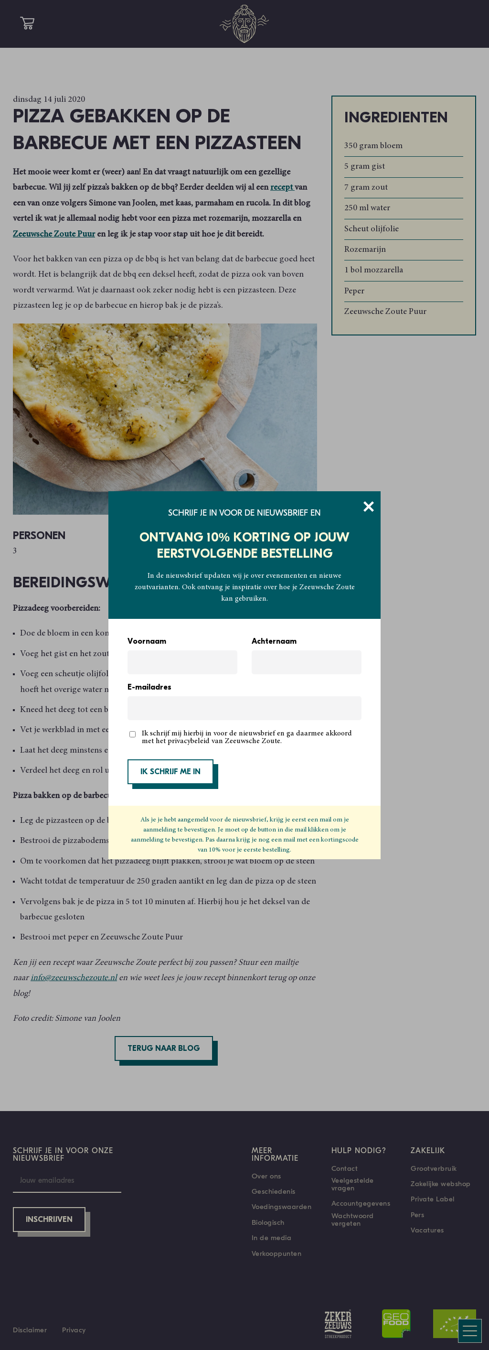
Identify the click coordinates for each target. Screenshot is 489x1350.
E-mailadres (149, 687)
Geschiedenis (274, 1191)
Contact (344, 1168)
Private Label (433, 1199)
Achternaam (274, 642)
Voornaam (147, 642)
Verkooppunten (277, 1253)
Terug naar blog (164, 1049)
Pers (417, 1215)
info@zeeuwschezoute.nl (74, 978)
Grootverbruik (434, 1168)
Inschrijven (49, 1220)
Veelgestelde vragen (352, 1184)
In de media (272, 1238)
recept (282, 188)
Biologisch (268, 1222)
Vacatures (427, 1230)
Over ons (266, 1176)
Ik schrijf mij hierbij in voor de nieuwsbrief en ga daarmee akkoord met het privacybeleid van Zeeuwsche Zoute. (247, 737)
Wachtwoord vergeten (352, 1219)
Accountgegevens (361, 1203)
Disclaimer (30, 1330)
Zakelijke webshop (441, 1184)
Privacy (74, 1330)
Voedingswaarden (282, 1206)
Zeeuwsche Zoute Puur (54, 234)
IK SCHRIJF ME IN (170, 772)
